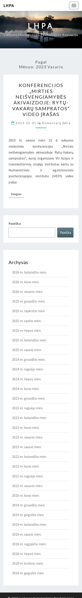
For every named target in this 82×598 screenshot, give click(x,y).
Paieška (15, 223)
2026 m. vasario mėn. (27, 291)
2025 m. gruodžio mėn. (28, 301)
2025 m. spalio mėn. (26, 321)
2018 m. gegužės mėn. (28, 573)
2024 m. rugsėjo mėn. (27, 369)
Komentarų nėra (56, 123)
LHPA (8, 5)
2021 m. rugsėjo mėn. (27, 476)
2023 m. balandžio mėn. (29, 417)
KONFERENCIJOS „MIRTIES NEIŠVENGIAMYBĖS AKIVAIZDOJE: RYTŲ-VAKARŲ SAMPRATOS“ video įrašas (41, 99)
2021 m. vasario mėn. (27, 486)
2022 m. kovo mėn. (25, 466)
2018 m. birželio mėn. (28, 563)
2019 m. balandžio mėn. (29, 524)
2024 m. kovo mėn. (25, 388)
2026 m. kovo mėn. (25, 282)
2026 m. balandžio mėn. (29, 272)
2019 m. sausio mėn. (27, 534)
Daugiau (17, 194)
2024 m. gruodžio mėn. (28, 359)
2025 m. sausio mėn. (27, 350)
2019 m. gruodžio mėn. (28, 505)
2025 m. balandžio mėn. (29, 340)
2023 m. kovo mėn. (25, 427)
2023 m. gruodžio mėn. (28, 398)
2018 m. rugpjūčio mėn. (29, 544)
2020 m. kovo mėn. (25, 495)
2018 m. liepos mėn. (26, 553)
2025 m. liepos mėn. (26, 330)
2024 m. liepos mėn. (26, 379)
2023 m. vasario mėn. (27, 437)
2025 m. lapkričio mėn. (28, 311)
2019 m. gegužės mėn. (28, 515)
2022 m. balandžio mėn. (29, 456)
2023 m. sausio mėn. (27, 447)
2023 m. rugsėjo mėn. (27, 408)
